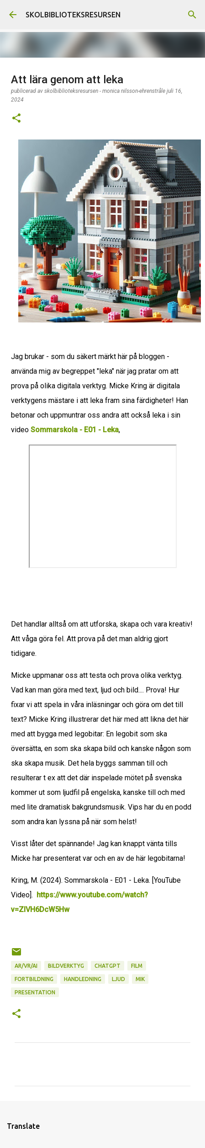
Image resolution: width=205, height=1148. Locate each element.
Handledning (82, 979)
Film (136, 966)
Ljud (118, 979)
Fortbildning (34, 979)
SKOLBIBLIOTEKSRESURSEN (73, 15)
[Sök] (192, 15)
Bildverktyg (66, 966)
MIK (140, 979)
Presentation (35, 992)
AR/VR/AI (26, 966)
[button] (16, 119)
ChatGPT (108, 966)
